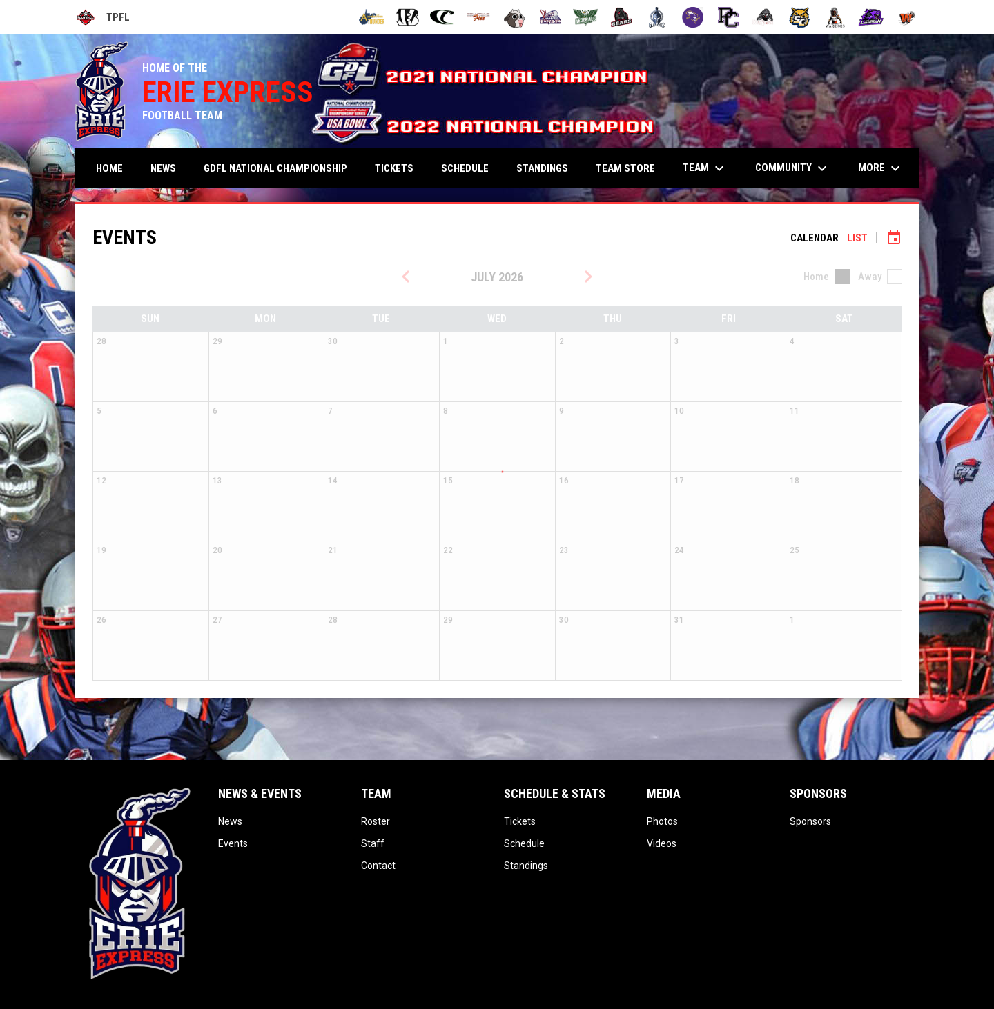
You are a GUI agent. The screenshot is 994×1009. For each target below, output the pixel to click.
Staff (372, 843)
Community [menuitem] (792, 168)
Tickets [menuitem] (394, 168)
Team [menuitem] (705, 168)
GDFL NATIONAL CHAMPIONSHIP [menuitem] (275, 168)
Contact (378, 865)
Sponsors (810, 821)
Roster (375, 821)
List (857, 238)
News (230, 821)
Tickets (520, 821)
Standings (526, 865)
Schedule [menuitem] (465, 168)
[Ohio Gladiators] (657, 17)
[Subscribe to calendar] (894, 238)
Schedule (524, 843)
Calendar (814, 238)
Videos (661, 843)
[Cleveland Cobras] (443, 17)
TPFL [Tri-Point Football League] (102, 17)
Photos (662, 821)
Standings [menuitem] (542, 168)
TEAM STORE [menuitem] (625, 168)
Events (233, 843)
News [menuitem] (163, 168)
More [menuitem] (881, 168)
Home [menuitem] (109, 168)
